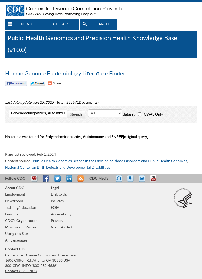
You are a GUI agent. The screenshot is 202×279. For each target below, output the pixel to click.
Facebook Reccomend (16, 83)
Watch (131, 181)
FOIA (55, 208)
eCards (143, 181)
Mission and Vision (20, 227)
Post (68, 181)
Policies (57, 201)
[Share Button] (54, 83)
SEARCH (102, 24)
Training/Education (20, 208)
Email (34, 181)
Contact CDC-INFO (21, 271)
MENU (26, 24)
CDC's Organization (21, 221)
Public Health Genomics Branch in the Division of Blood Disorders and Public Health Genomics (110, 161)
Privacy (57, 221)
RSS (80, 181)
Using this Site (16, 234)
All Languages (16, 240)
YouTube (156, 181)
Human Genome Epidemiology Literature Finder (65, 73)
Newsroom (14, 201)
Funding (11, 214)
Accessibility (61, 214)
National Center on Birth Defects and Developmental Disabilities (57, 167)
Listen (119, 181)
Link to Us (59, 194)
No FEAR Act (61, 227)
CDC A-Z (60, 24)
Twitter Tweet (37, 83)
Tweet (58, 181)
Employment (15, 194)
